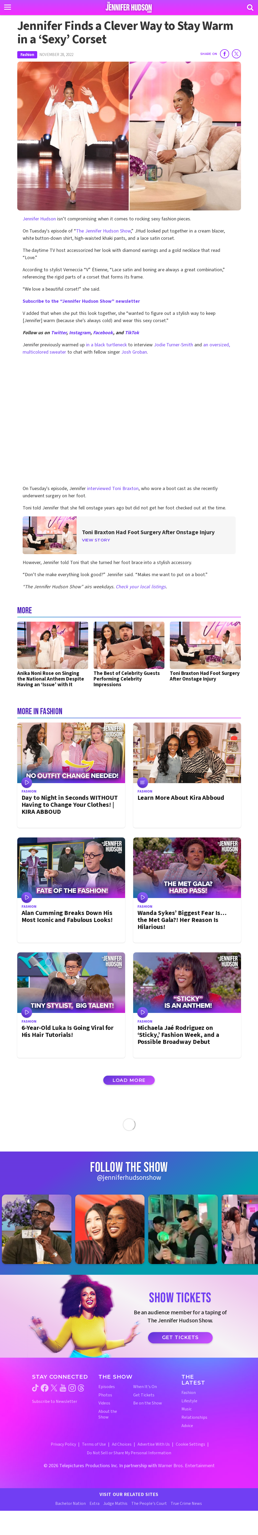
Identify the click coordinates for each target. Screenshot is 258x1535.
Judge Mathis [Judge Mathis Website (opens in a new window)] (115, 1503)
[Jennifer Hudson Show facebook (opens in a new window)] (45, 1388)
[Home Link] (129, 7)
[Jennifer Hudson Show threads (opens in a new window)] (81, 1388)
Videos (104, 1403)
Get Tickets (180, 1337)
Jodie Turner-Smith (173, 344)
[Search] (250, 7)
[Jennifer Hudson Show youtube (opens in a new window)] (63, 1388)
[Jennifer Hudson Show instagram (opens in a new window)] (72, 1388)
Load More (129, 1080)
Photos (105, 1395)
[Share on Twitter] (236, 53)
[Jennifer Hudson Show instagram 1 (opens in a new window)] (39, 1229)
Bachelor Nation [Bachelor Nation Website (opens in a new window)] (70, 1503)
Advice (187, 1426)
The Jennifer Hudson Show (103, 231)
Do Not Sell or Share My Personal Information (129, 1453)
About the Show (107, 1414)
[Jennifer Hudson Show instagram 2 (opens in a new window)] (112, 1229)
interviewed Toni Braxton (113, 488)
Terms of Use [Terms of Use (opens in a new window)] (94, 1444)
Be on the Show (147, 1403)
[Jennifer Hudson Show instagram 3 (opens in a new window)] (186, 1229)
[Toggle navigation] (7, 7)
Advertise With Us (153, 1444)
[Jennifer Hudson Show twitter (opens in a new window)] (54, 1388)
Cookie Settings (190, 1444)
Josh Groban (134, 352)
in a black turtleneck (106, 344)
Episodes (106, 1387)
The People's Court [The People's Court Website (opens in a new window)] (149, 1503)
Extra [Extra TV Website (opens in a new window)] (94, 1503)
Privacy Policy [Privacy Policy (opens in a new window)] (63, 1444)
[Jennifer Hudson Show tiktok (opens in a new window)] (35, 1388)
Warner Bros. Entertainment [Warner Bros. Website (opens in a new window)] (186, 1465)
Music (186, 1409)
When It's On (145, 1387)
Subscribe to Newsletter (54, 1401)
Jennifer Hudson (39, 219)
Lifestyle (189, 1401)
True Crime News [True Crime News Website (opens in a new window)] (186, 1503)
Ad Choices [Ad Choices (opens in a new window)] (122, 1444)
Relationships (194, 1417)
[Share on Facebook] (224, 53)
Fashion (27, 55)
